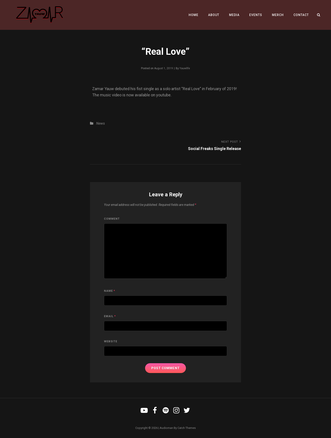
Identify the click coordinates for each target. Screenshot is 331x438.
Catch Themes (186, 428)
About (213, 15)
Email (110, 316)
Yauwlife (184, 68)
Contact (301, 15)
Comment (112, 218)
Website (110, 341)
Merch (278, 15)
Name (109, 290)
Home (193, 15)
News (100, 123)
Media (234, 15)
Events (255, 15)
